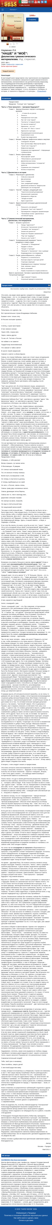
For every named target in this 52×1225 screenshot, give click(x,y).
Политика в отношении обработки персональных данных (26, 1215)
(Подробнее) (41, 91)
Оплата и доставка (26, 1220)
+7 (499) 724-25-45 (24, 5)
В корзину (32, 19)
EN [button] (33, 2)
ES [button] (29, 2)
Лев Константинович (14, 1160)
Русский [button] (24, 2)
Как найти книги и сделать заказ (26, 1218)
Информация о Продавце (26, 1213)
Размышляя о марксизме (14, 64)
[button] (35, 1)
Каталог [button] (13, 9)
